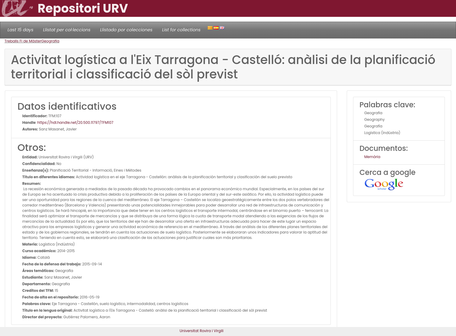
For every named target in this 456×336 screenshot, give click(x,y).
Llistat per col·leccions (67, 30)
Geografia (50, 41)
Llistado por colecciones (126, 30)
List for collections (181, 30)
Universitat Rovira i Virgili (202, 330)
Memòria (372, 156)
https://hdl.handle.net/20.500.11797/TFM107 (75, 122)
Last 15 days (20, 30)
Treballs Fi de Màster (23, 41)
